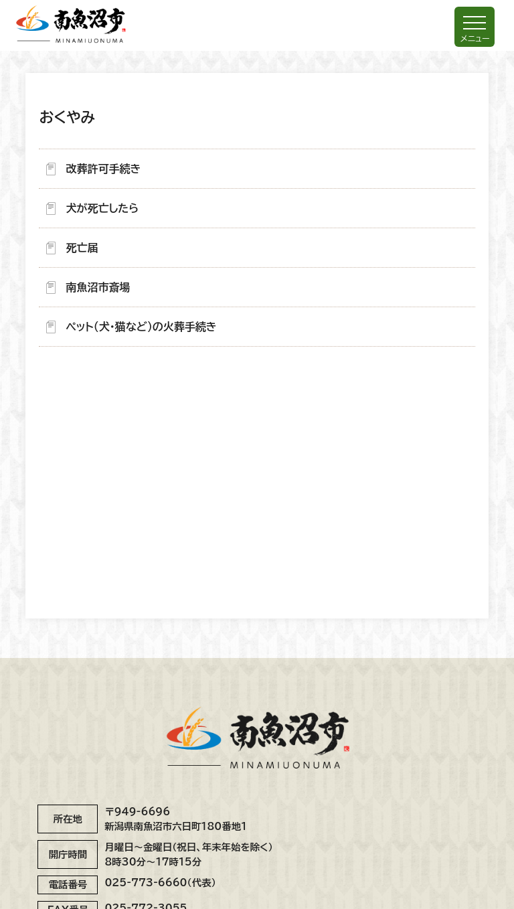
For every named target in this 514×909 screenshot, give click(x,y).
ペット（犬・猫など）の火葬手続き (141, 326)
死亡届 (82, 247)
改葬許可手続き (103, 168)
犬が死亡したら (102, 208)
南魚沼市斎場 (98, 287)
